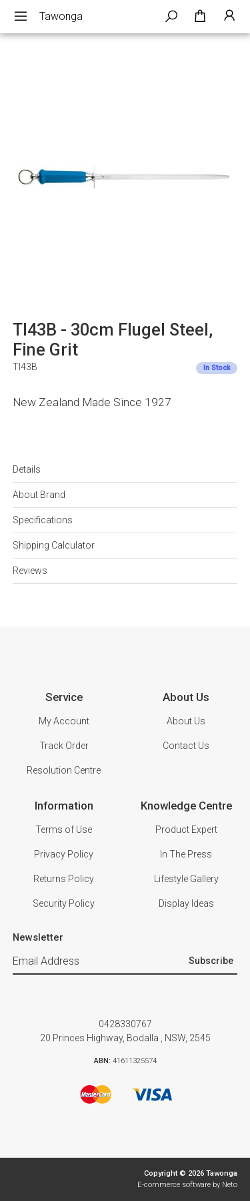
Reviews (30, 570)
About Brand (39, 494)
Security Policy (64, 903)
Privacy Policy (63, 854)
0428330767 (125, 1024)
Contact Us (186, 745)
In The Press (186, 854)
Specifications (43, 520)
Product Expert (186, 829)
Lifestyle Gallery (186, 878)
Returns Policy (63, 878)
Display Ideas (186, 903)
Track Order (64, 745)
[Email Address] (99, 962)
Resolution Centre (64, 770)
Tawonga (61, 16)
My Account (64, 721)
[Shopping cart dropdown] (200, 17)
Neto (229, 1184)
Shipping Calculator (54, 545)
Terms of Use (63, 829)
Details (27, 469)
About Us (186, 721)
